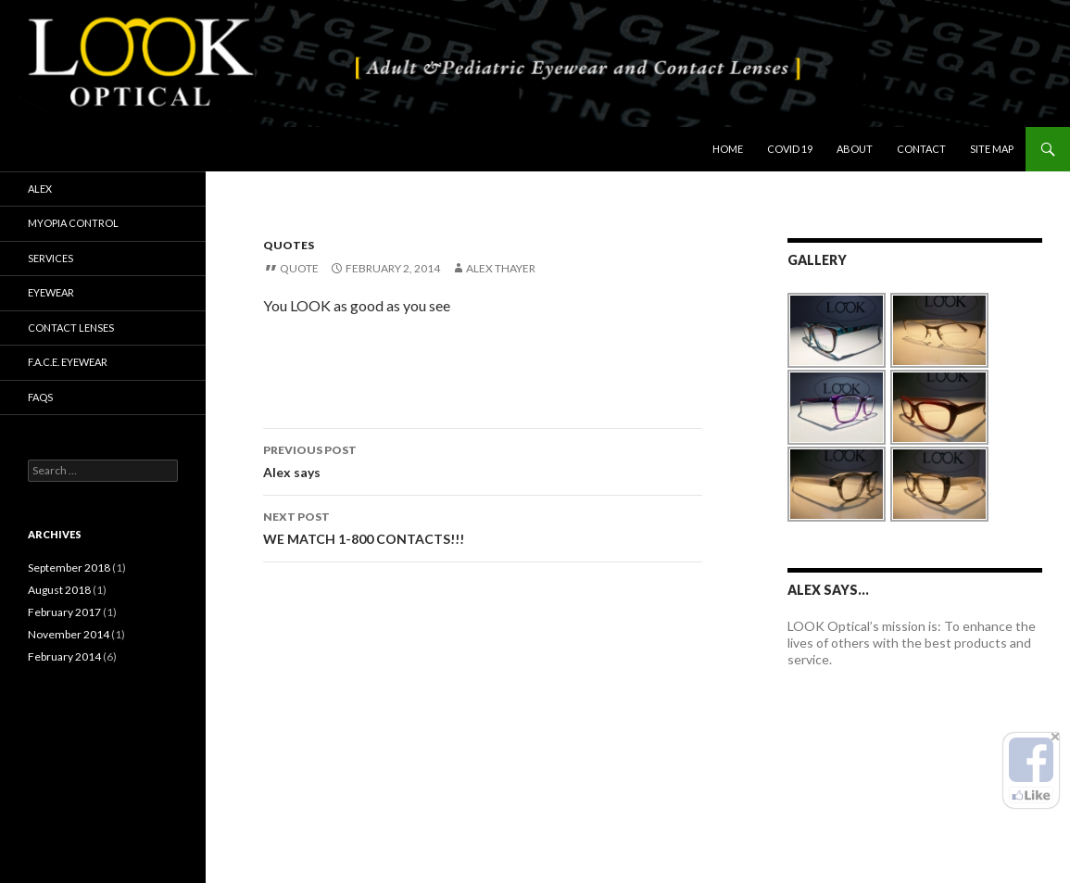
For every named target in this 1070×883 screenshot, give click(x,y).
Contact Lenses (71, 328)
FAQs (40, 397)
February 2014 (64, 656)
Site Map (991, 149)
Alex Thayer (500, 268)
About (855, 149)
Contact (921, 149)
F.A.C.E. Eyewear (67, 362)
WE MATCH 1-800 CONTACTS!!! (482, 526)
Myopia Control (73, 223)
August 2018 (59, 590)
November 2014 (68, 634)
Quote (299, 268)
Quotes (288, 245)
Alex (40, 189)
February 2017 (64, 612)
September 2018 (69, 567)
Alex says (482, 459)
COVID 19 (789, 149)
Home (727, 149)
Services (50, 258)
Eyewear (51, 292)
